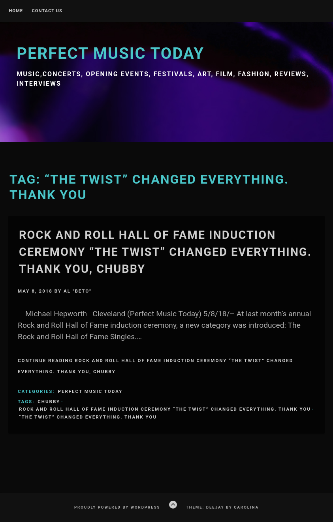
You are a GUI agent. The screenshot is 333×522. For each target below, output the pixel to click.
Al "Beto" (78, 291)
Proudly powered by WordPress (117, 507)
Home (16, 11)
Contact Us (47, 11)
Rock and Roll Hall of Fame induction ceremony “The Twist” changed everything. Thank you (165, 409)
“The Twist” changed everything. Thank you (88, 417)
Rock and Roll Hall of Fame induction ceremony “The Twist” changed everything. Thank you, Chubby (165, 252)
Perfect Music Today (110, 53)
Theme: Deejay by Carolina (222, 507)
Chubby (49, 401)
